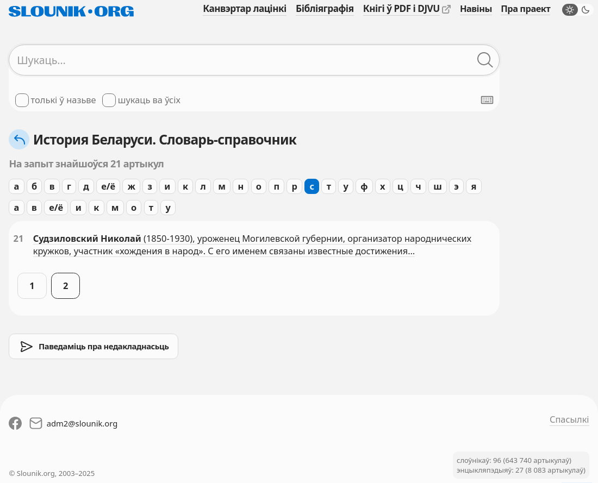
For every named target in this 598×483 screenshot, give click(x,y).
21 (19, 238)
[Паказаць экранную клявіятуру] (487, 99)
